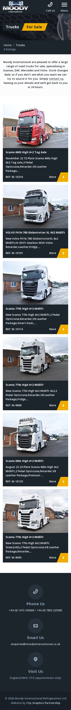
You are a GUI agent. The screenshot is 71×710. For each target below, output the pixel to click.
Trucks (20, 45)
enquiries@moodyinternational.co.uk (35, 644)
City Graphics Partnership (43, 703)
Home (8, 45)
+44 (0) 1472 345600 (21, 610)
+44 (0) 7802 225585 (49, 610)
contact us (56, 78)
